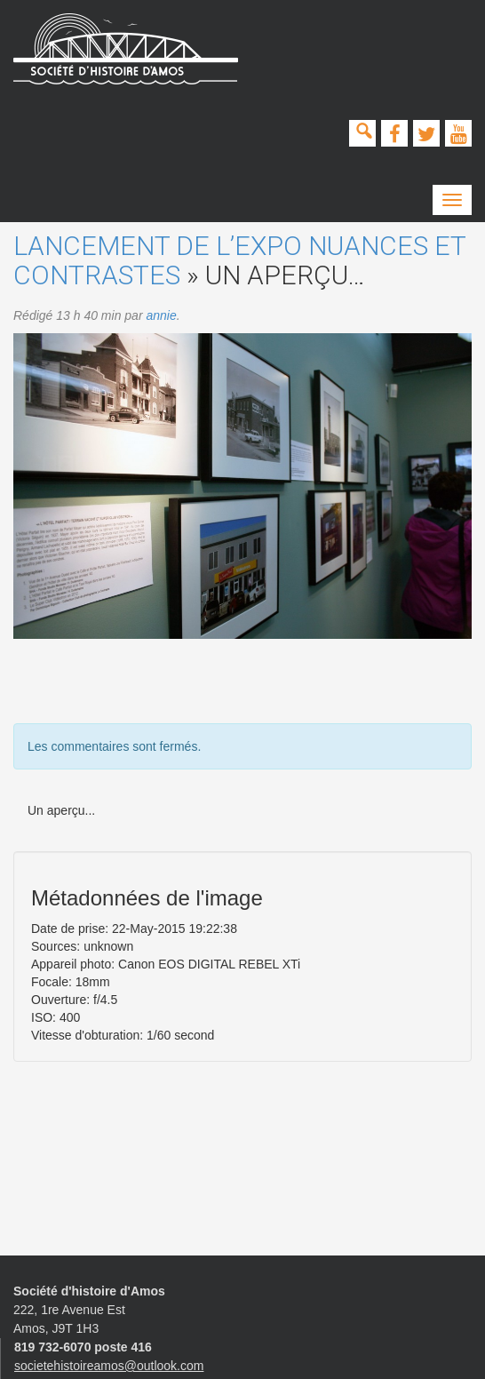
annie (161, 315)
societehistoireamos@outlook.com (108, 1366)
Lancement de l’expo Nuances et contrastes (239, 260)
